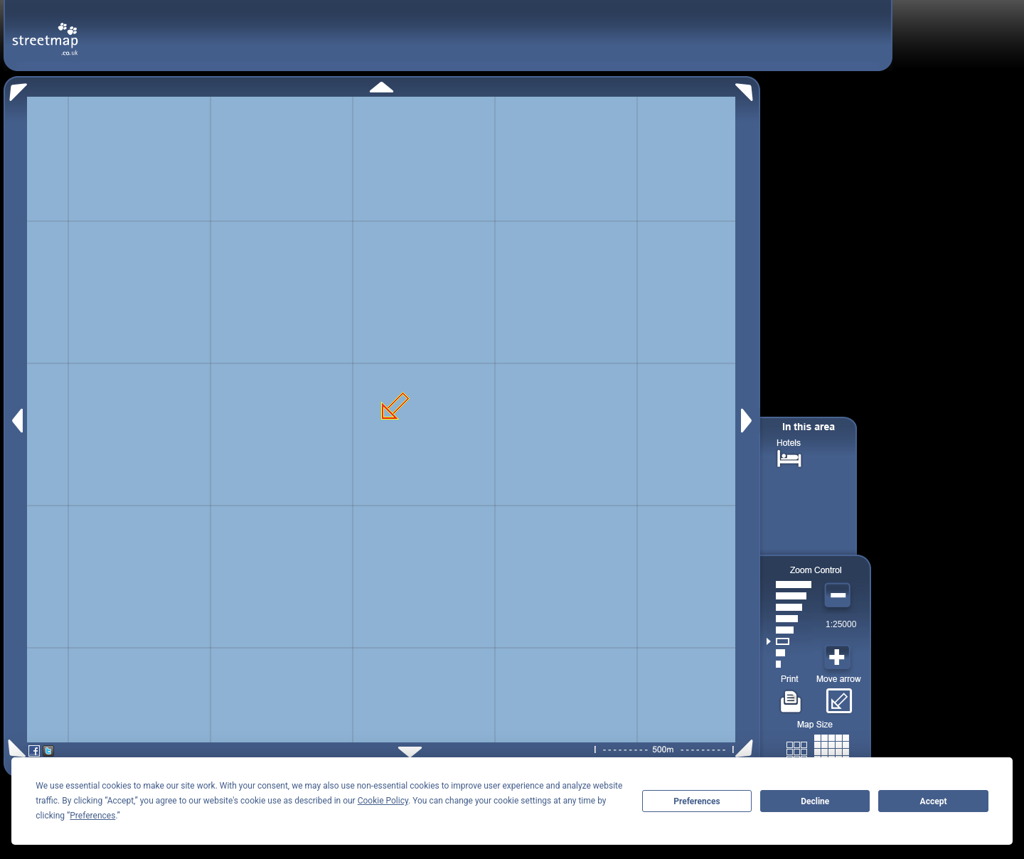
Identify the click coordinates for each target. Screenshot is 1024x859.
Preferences (696, 801)
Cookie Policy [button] (383, 801)
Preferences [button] (92, 816)
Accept (933, 801)
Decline (815, 801)
